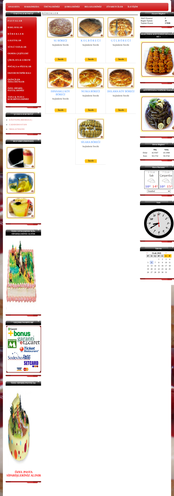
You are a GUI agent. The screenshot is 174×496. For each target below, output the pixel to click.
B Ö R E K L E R (16, 34)
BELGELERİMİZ (93, 6)
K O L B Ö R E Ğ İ (90, 40)
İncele (60, 59)
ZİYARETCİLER (114, 6)
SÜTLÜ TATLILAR (17, 47)
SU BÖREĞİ (60, 40)
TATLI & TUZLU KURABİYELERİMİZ (18, 98)
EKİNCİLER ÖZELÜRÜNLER (16, 80)
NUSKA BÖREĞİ (90, 91)
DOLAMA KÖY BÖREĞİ (120, 91)
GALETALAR (14, 40)
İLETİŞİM (133, 6)
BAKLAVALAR (15, 27)
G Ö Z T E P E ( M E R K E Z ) (20, 120)
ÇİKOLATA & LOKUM (19, 60)
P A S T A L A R (15, 21)
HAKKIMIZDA (31, 6)
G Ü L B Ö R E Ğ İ (121, 40)
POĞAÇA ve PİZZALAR (19, 66)
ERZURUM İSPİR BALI (19, 73)
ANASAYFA (14, 6)
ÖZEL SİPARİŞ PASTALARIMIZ (16, 89)
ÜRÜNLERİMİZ (52, 6)
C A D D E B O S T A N (18, 125)
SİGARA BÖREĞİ (90, 142)
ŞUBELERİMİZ (72, 6)
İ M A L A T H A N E (16, 129)
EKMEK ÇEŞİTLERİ (18, 53)
